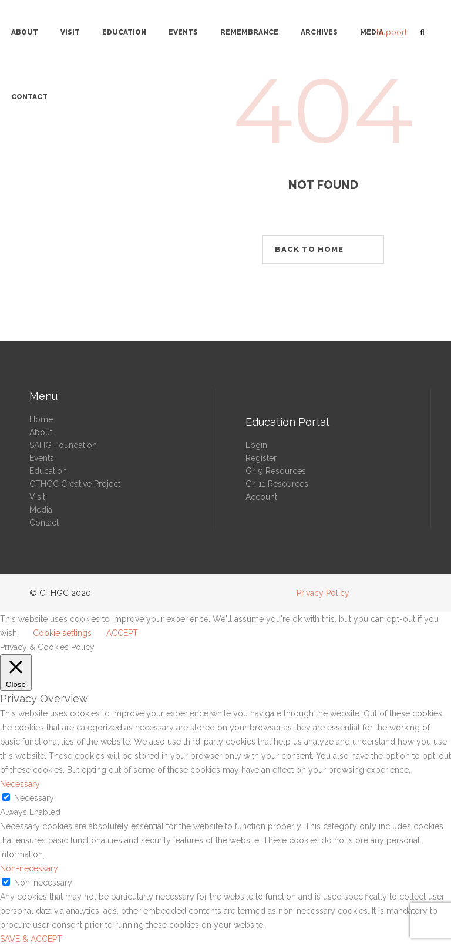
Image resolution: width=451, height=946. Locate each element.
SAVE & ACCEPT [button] (31, 939)
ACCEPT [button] (122, 633)
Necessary (34, 798)
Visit (37, 496)
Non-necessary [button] (29, 868)
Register (261, 458)
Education (48, 471)
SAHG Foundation (63, 445)
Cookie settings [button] (62, 633)
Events (41, 458)
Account (261, 496)
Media (40, 509)
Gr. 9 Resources (275, 471)
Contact (44, 522)
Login (256, 445)
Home (41, 419)
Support (391, 32)
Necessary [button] (20, 784)
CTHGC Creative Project (74, 484)
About (40, 432)
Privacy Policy (323, 593)
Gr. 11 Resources (276, 484)
